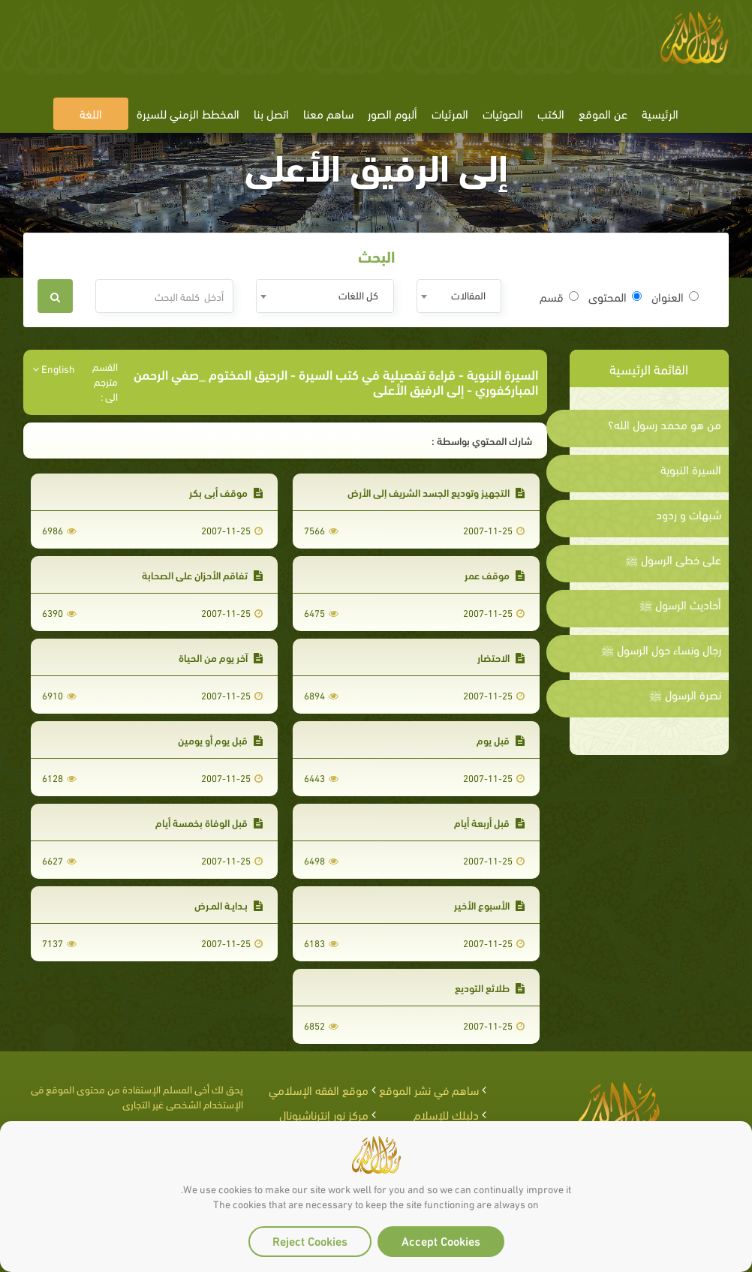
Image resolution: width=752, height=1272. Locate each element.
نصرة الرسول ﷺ (685, 694)
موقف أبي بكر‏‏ (226, 492)
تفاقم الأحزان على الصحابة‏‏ (202, 574)
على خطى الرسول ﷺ (673, 559)
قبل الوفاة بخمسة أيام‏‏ (209, 822)
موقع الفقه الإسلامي (318, 1089)
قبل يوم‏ (501, 739)
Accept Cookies (441, 1240)
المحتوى (615, 296)
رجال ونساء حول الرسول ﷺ (661, 649)
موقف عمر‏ (495, 574)
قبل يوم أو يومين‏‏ (220, 739)
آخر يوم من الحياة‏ (221, 657)
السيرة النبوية (690, 469)
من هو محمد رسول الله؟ (664, 424)
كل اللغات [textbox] (358, 294)
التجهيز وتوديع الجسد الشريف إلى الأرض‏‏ (436, 492)
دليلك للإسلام (446, 1114)
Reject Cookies (309, 1240)
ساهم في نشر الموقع (429, 1089)
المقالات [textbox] (468, 294)
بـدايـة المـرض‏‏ (228, 905)
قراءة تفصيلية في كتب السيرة (377, 373)
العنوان (675, 296)
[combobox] (459, 296)
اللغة (91, 113)
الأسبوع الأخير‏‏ (489, 905)
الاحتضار (501, 657)
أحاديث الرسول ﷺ (680, 604)
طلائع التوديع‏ (490, 987)
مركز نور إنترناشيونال (323, 1114)
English (53, 368)
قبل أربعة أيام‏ (489, 822)
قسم (559, 296)
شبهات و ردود (688, 514)
